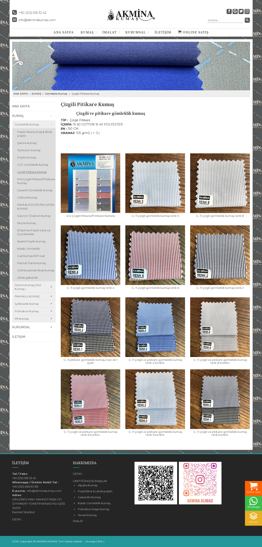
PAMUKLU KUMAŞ (27, 296)
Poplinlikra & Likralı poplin (95, 491)
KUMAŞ (87, 32)
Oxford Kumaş (27, 197)
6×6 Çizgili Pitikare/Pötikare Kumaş (36, 181)
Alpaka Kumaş (87, 485)
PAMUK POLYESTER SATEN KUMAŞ (35, 206)
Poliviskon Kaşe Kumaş (93, 509)
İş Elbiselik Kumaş (27, 303)
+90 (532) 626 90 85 (25, 486)
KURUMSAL (135, 32)
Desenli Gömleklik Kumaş (34, 190)
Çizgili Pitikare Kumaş (32, 172)
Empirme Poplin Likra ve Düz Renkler (34, 232)
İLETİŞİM (163, 32)
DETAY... (17, 519)
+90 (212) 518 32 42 (24, 478)
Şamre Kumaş (26, 143)
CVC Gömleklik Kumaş (32, 164)
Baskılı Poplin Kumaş (31, 241)
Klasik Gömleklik (28, 248)
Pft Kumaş (22, 318)
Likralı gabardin (27, 277)
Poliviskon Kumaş (27, 311)
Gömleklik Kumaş (56, 93)
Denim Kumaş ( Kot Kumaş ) (28, 287)
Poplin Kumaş (26, 157)
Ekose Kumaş (26, 223)
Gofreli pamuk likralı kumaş (35, 270)
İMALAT (109, 32)
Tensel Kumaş (87, 515)
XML (100, 541)
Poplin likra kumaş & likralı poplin (34, 133)
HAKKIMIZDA (85, 463)
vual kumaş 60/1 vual (31, 256)
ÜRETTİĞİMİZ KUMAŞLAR (90, 481)
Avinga (91, 541)
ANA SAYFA (64, 32)
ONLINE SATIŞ (193, 32)
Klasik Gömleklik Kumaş (94, 503)
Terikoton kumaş (28, 150)
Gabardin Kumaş (89, 497)
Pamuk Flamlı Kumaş (31, 263)
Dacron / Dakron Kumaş (33, 215)
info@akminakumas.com (37, 20)
